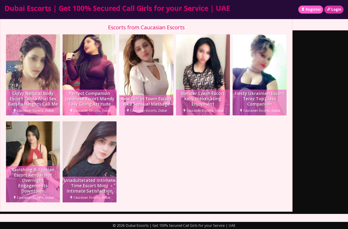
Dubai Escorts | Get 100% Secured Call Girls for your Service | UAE (117, 8)
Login (333, 9)
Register (311, 9)
